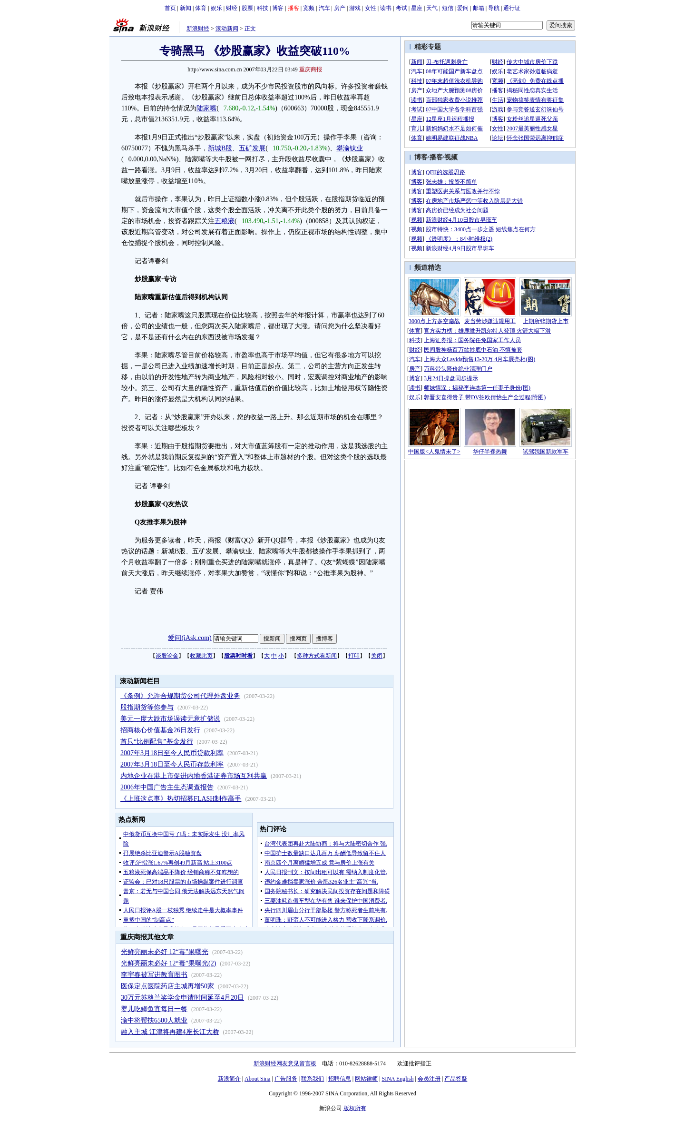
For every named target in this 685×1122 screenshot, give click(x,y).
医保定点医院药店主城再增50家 (167, 986)
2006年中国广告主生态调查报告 (167, 787)
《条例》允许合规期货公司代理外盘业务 (180, 695)
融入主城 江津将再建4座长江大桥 (170, 1031)
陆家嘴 (206, 108)
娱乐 (216, 8)
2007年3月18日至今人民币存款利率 (172, 764)
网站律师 (366, 1078)
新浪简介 (229, 1078)
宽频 (308, 8)
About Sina (257, 1078)
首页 (170, 8)
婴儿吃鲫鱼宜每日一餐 (154, 1009)
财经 (231, 8)
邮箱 (478, 8)
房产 (339, 8)
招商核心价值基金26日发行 (160, 730)
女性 (370, 8)
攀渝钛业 (349, 148)
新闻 (185, 8)
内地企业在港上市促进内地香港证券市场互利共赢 (193, 775)
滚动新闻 (226, 28)
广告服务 (285, 1078)
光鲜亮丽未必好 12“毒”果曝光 (164, 951)
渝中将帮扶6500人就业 (154, 1020)
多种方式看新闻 (317, 655)
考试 (401, 8)
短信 (447, 8)
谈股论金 (167, 655)
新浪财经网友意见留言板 (285, 1063)
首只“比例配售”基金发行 (156, 741)
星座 (416, 8)
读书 (385, 8)
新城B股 (220, 148)
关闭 (376, 655)
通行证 (511, 8)
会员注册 (429, 1078)
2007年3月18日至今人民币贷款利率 (172, 753)
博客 (278, 8)
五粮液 (225, 221)
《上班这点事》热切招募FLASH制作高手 (180, 798)
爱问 (463, 8)
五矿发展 (252, 148)
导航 (493, 8)
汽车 (324, 8)
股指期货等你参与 (147, 707)
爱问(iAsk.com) (189, 637)
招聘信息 (339, 1078)
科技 (262, 8)
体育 (200, 8)
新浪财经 (197, 28)
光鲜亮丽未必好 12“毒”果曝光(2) (168, 963)
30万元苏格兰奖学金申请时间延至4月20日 (182, 997)
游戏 (355, 8)
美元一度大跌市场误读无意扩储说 (170, 718)
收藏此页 (201, 655)
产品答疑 (455, 1078)
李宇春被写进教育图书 (154, 974)
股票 (247, 8)
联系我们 (312, 1078)
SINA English (397, 1078)
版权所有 (354, 1108)
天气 (432, 8)
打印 (354, 655)
